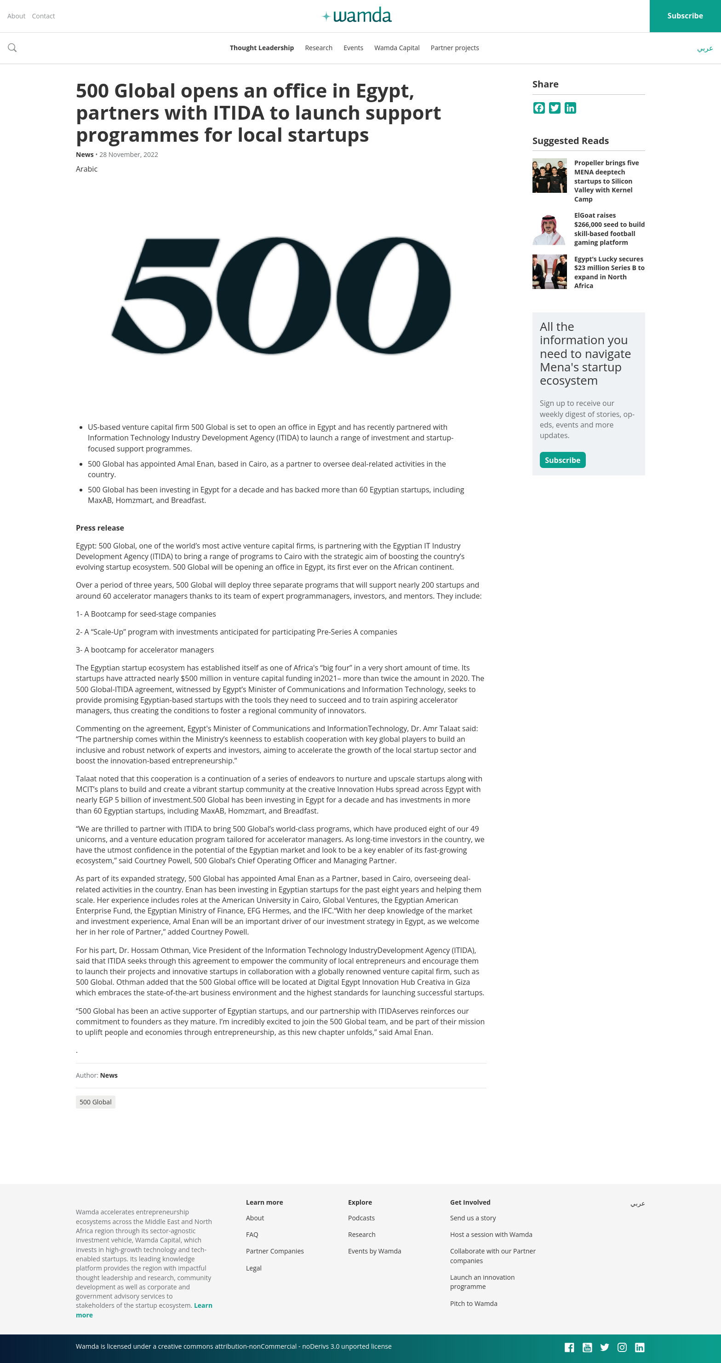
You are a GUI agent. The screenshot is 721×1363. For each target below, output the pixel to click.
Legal (254, 1268)
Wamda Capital (397, 47)
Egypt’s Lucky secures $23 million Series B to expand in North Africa (609, 272)
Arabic (86, 169)
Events (353, 47)
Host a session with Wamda (491, 1234)
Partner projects (455, 47)
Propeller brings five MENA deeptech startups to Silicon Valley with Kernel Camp (606, 180)
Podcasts (361, 1217)
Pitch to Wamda (474, 1303)
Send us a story (473, 1217)
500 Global (96, 1101)
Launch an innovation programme (482, 1282)
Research (318, 47)
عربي (705, 48)
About (16, 16)
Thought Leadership (262, 47)
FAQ (252, 1234)
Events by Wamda (374, 1251)
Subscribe (685, 16)
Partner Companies (275, 1251)
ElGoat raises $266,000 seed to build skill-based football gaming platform (609, 229)
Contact (43, 16)
